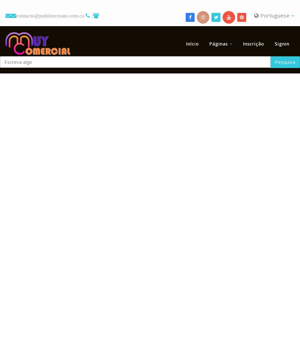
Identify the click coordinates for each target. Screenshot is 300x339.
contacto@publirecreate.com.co (50, 15)
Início (192, 43)
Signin (282, 43)
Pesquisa (285, 62)
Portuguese (274, 15)
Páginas (218, 43)
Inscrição (253, 43)
